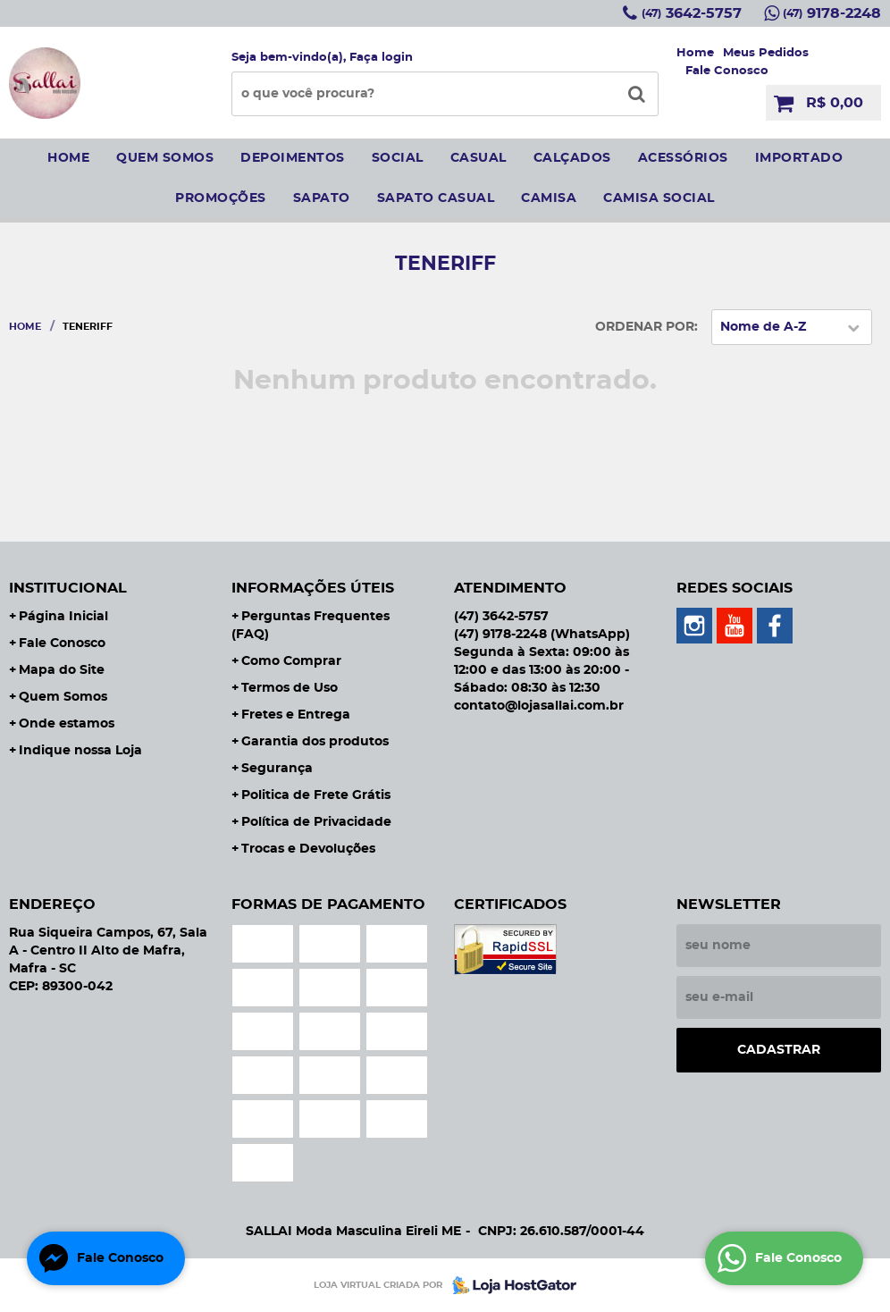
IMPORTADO (799, 158)
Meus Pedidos (766, 53)
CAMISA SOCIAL (659, 198)
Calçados (572, 158)
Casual (478, 158)
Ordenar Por (644, 327)
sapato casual (436, 198)
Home (695, 53)
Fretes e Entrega (295, 715)
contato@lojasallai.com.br (539, 706)
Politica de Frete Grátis (315, 795)
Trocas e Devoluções (308, 849)
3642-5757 (692, 13)
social (398, 158)
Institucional (68, 588)
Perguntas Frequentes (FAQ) (310, 625)
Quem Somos (63, 697)
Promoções (220, 198)
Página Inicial (63, 616)
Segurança (277, 768)
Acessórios (683, 158)
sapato (321, 198)
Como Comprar (291, 661)
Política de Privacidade (316, 822)
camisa (548, 198)
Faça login (381, 57)
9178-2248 (832, 13)
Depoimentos (292, 158)
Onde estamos (66, 724)
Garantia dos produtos (315, 742)
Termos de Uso (289, 688)
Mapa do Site (62, 670)
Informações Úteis (312, 588)
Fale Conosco (726, 71)
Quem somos (165, 158)
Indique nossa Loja (80, 750)
